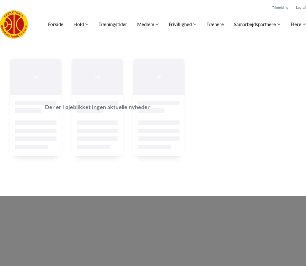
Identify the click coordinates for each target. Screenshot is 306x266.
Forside (55, 24)
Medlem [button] (145, 24)
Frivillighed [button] (180, 24)
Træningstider (113, 24)
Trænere (215, 24)
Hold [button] (78, 24)
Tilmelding (280, 7)
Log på (301, 7)
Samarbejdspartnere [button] (255, 24)
